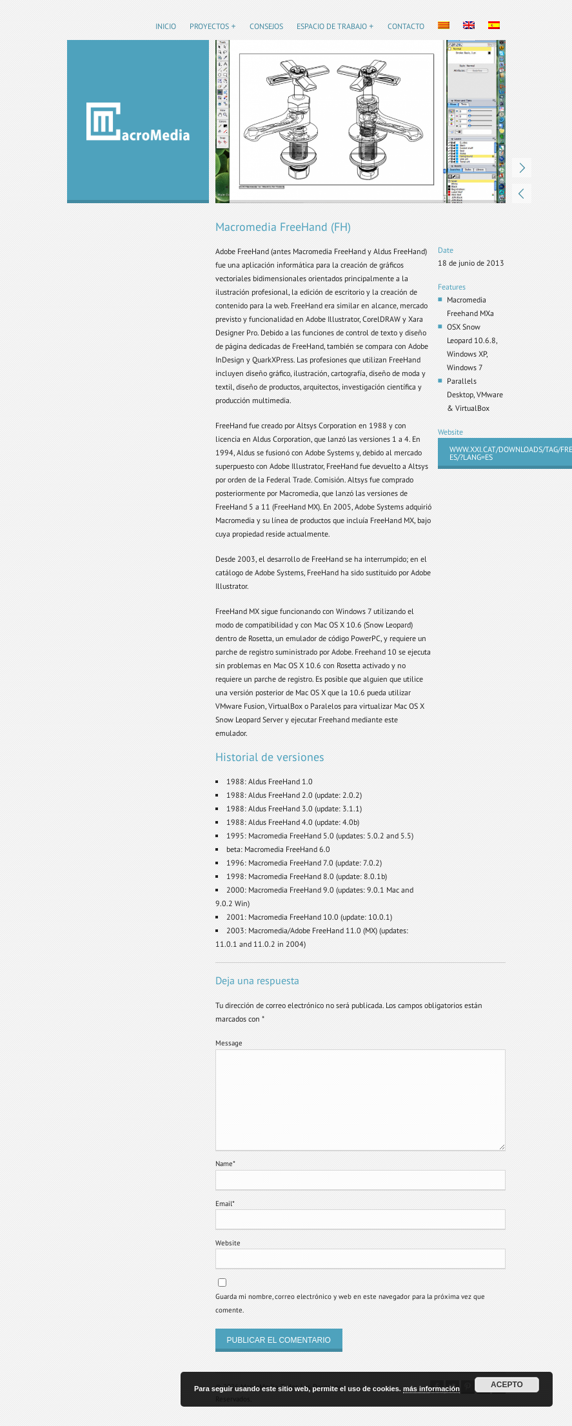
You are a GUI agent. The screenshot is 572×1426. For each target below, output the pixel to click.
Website (228, 1242)
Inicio (165, 26)
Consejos (266, 26)
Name (225, 1163)
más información (431, 1388)
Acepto (507, 1384)
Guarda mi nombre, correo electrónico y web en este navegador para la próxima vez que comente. (350, 1303)
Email (225, 1203)
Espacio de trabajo (332, 26)
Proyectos (209, 26)
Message (228, 1042)
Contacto (406, 26)
